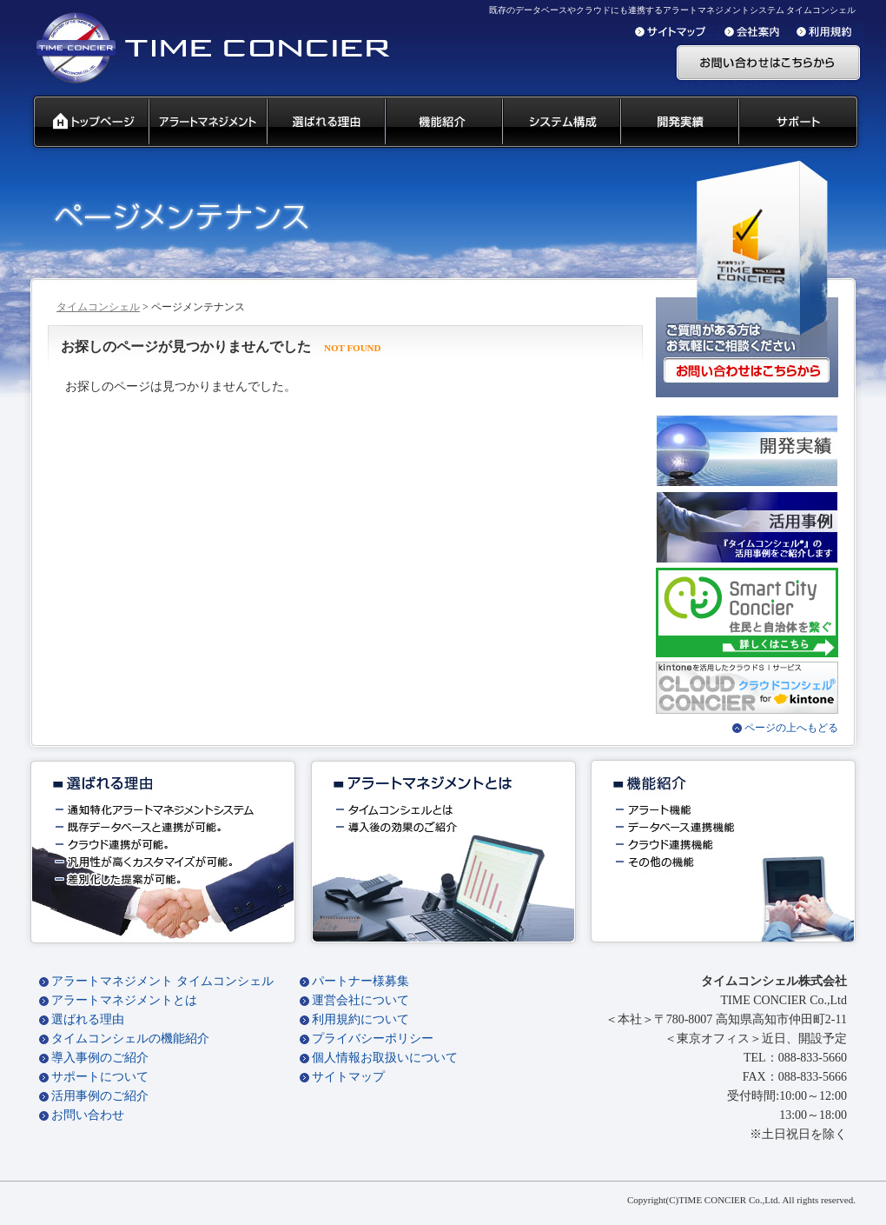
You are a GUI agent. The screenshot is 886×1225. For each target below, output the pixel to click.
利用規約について (360, 1019)
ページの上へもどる (791, 728)
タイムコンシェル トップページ (84, 122)
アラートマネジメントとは (124, 1000)
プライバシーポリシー (372, 1038)
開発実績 (678, 122)
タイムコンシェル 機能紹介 (442, 122)
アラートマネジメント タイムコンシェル (162, 981)
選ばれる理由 (87, 1019)
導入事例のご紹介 (100, 1057)
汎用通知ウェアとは (207, 122)
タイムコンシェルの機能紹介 (130, 1038)
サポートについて (100, 1076)
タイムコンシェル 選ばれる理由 (325, 122)
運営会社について (360, 1000)
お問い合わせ (87, 1115)
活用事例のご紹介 (100, 1095)
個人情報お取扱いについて (385, 1057)
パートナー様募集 (360, 981)
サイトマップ (348, 1076)
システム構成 (560, 122)
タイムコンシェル (98, 307)
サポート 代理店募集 (802, 122)
